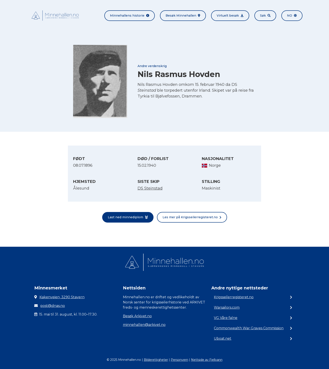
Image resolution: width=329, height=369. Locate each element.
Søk (265, 15)
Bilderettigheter (156, 360)
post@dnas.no (52, 306)
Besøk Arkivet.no (137, 316)
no (292, 15)
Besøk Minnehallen (183, 15)
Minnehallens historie (129, 15)
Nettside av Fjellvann (206, 360)
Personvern (179, 360)
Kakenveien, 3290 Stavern (62, 297)
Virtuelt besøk (230, 15)
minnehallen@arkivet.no (144, 325)
